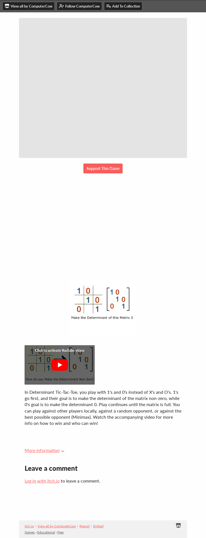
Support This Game (103, 168)
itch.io (29, 526)
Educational (46, 532)
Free (60, 532)
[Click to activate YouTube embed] (60, 365)
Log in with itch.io (42, 480)
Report (84, 526)
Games (30, 532)
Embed (98, 526)
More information (44, 450)
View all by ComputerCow (57, 526)
